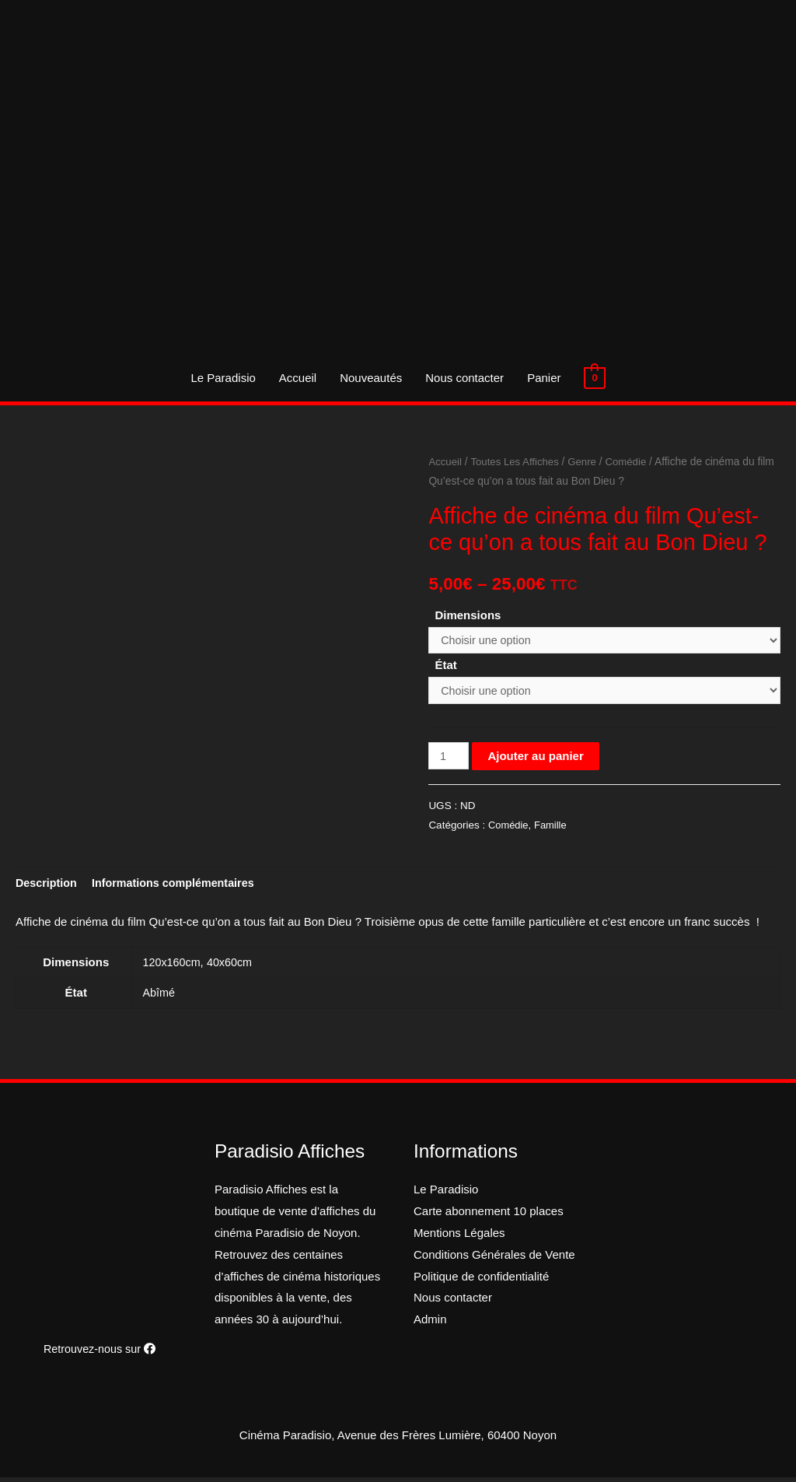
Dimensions (468, 615)
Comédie (633, 462)
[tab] (48, 886)
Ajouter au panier (537, 759)
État (445, 666)
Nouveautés (371, 377)
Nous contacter (464, 377)
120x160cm (173, 965)
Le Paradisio (222, 377)
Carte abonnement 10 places (489, 1215)
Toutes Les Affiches (518, 462)
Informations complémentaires (179, 886)
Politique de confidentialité (481, 1280)
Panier (543, 377)
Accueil (297, 377)
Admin (430, 1323)
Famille (553, 828)
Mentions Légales (459, 1236)
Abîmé (159, 997)
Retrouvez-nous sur (99, 1352)
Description (48, 886)
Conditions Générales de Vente (494, 1258)
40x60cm (233, 965)
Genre (587, 462)
